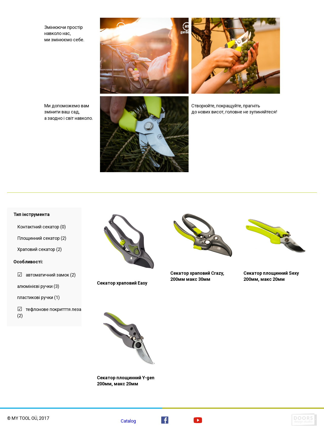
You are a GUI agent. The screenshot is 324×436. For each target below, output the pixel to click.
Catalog (128, 421)
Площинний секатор (38, 238)
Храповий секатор (36, 249)
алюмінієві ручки (35, 286)
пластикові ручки (35, 297)
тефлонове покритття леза (53, 309)
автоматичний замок (47, 275)
